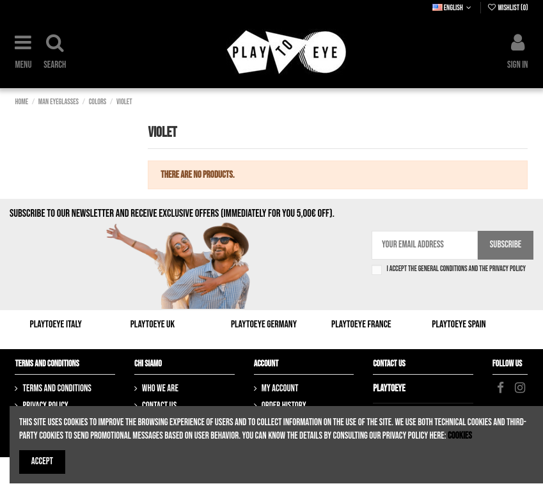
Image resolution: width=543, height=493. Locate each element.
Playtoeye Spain (458, 324)
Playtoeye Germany (264, 324)
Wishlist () (507, 8)
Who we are (160, 388)
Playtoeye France (361, 324)
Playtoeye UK (152, 324)
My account (280, 388)
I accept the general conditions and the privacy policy (456, 269)
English (453, 8)
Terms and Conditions (56, 388)
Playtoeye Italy (56, 324)
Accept (42, 461)
